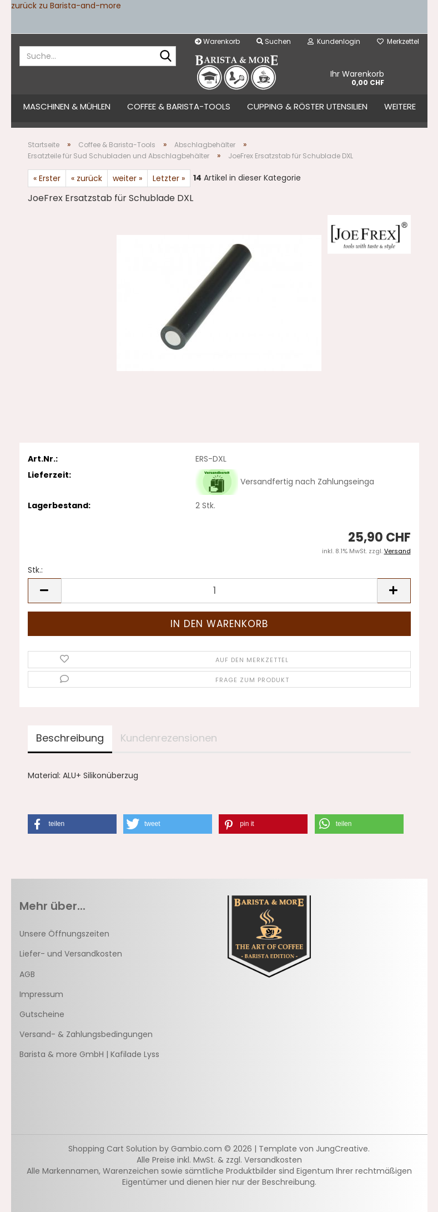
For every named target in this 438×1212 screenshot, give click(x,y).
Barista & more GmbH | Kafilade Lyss (89, 1054)
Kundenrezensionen (168, 738)
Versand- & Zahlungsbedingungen (86, 1034)
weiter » (127, 178)
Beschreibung (70, 738)
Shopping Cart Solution (112, 1148)
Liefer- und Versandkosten (70, 953)
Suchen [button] (273, 41)
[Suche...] (165, 57)
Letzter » (169, 178)
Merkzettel (398, 41)
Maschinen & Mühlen (66, 106)
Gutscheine (41, 1014)
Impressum (41, 994)
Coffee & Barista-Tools (178, 106)
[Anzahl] (219, 590)
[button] (44, 590)
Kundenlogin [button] (334, 41)
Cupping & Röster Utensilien (307, 106)
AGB (27, 974)
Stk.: (35, 569)
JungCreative (342, 1148)
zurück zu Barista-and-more (66, 5)
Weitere (400, 106)
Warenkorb (217, 41)
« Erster (47, 178)
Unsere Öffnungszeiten (64, 933)
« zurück (86, 178)
